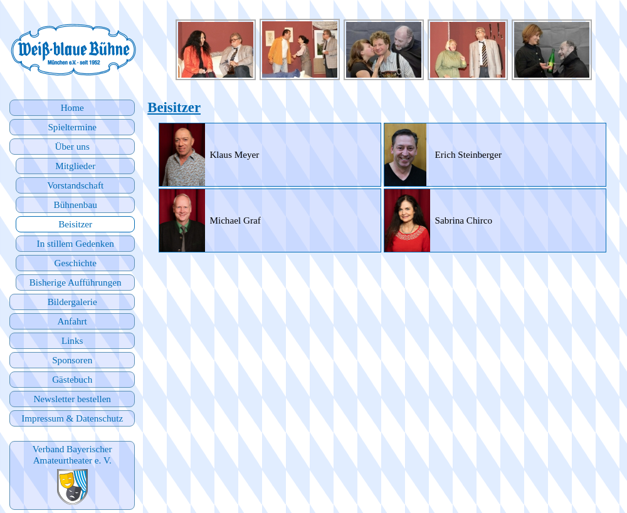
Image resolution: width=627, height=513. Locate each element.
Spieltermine (72, 127)
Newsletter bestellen (72, 398)
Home (72, 107)
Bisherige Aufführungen (75, 282)
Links (72, 340)
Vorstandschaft (75, 185)
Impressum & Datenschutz (72, 418)
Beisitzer (75, 224)
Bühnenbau (75, 204)
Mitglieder (75, 165)
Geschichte (75, 262)
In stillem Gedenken (75, 243)
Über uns (72, 146)
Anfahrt (72, 321)
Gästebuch (72, 379)
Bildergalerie (72, 301)
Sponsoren (72, 360)
